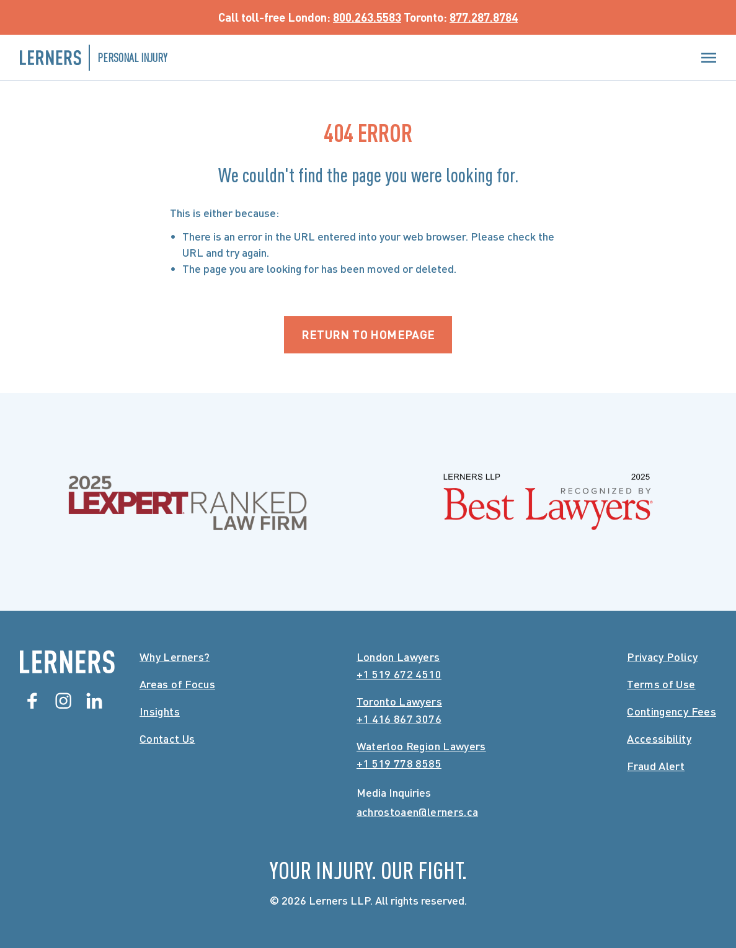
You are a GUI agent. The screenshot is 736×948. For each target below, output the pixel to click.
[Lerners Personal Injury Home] (93, 58)
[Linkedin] (94, 700)
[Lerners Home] (67, 661)
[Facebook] (32, 700)
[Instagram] (63, 700)
